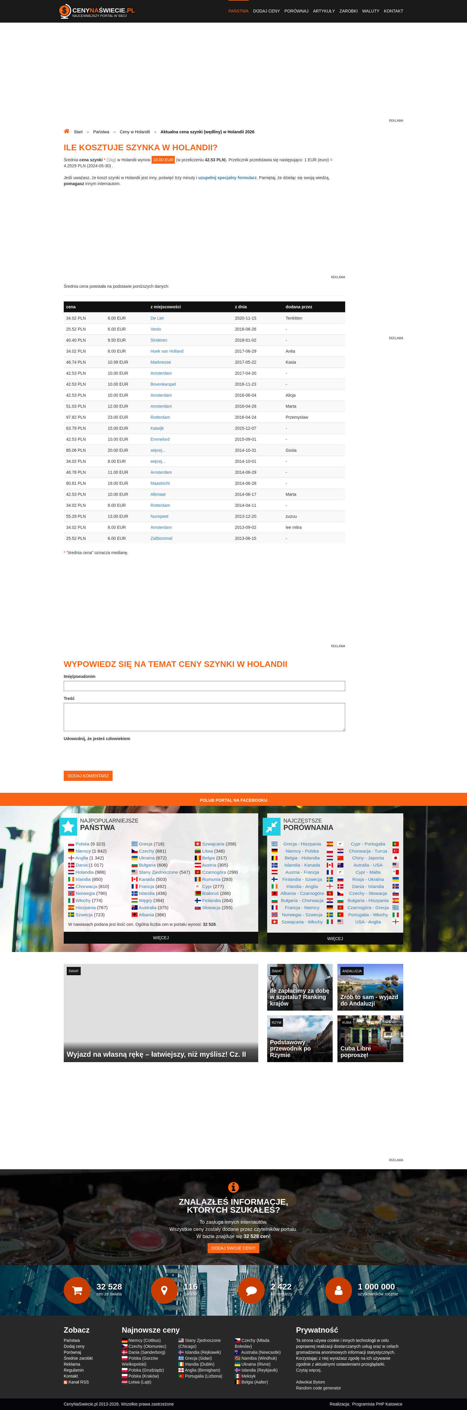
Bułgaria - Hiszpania (368, 900)
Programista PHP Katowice (377, 1404)
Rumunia (211, 879)
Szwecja (84, 914)
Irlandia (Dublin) (199, 1364)
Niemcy (83, 850)
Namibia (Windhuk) (259, 1358)
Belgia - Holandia (302, 857)
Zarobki (349, 11)
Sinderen (158, 340)
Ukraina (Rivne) (256, 1364)
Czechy (146, 850)
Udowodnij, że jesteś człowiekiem (97, 738)
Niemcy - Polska (302, 850)
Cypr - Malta (368, 872)
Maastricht (160, 483)
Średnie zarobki (78, 1358)
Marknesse (160, 362)
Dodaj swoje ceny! (233, 1248)
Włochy (83, 900)
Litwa (207, 850)
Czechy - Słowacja (368, 893)
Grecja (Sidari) (198, 1358)
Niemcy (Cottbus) (145, 1340)
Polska (82, 843)
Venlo (155, 329)
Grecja (145, 843)
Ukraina (147, 857)
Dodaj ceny (266, 11)
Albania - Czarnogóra (302, 893)
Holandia (85, 872)
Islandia (147, 893)
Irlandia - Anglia (302, 886)
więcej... (158, 450)
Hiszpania (86, 907)
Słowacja (211, 907)
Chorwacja (86, 886)
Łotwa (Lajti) (140, 1382)
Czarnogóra (214, 872)
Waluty (370, 11)
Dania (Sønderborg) (147, 1352)
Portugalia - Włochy (368, 914)
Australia (147, 907)
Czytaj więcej (308, 1370)
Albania (146, 914)
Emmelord (159, 439)
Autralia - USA (368, 864)
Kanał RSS (79, 1382)
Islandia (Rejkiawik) (203, 1352)
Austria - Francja (302, 872)
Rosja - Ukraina (368, 879)
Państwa (238, 11)
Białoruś (210, 893)
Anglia (81, 857)
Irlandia (83, 879)
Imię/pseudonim (80, 676)
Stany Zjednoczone (158, 872)
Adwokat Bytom (310, 1382)
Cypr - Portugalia (368, 843)
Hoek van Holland (166, 351)
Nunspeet (159, 516)
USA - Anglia (368, 921)
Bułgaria (147, 864)
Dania (82, 864)
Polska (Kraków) (144, 1376)
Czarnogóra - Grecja (368, 907)
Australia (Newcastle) (261, 1352)
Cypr (207, 886)
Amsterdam (161, 373)
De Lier (157, 318)
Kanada (147, 879)
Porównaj (296, 11)
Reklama (72, 1364)
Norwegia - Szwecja (302, 914)
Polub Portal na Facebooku (233, 800)
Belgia (208, 857)
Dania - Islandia (368, 886)
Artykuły (324, 11)
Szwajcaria (213, 843)
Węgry (145, 900)
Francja (146, 886)
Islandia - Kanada (302, 864)
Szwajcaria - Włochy (302, 921)
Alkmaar (158, 494)
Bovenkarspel (163, 384)
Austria (209, 864)
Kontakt (393, 11)
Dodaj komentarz (88, 775)
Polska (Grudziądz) (146, 1370)
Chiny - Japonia (368, 857)
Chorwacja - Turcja (368, 850)
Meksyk (249, 1376)
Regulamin (74, 1370)
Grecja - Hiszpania (302, 843)
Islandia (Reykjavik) (260, 1370)
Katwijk (157, 428)
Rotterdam (160, 417)
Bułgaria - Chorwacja (302, 900)
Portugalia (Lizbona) (203, 1376)
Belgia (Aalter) (255, 1382)
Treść (69, 698)
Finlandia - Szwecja (302, 879)
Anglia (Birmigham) (202, 1370)
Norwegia (85, 893)
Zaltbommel (161, 538)
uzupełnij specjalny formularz (227, 177)
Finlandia (211, 900)
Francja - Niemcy (302, 907)
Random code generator (318, 1388)
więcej (161, 937)
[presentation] (109, 754)
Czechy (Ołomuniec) (147, 1346)
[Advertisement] (233, 76)
